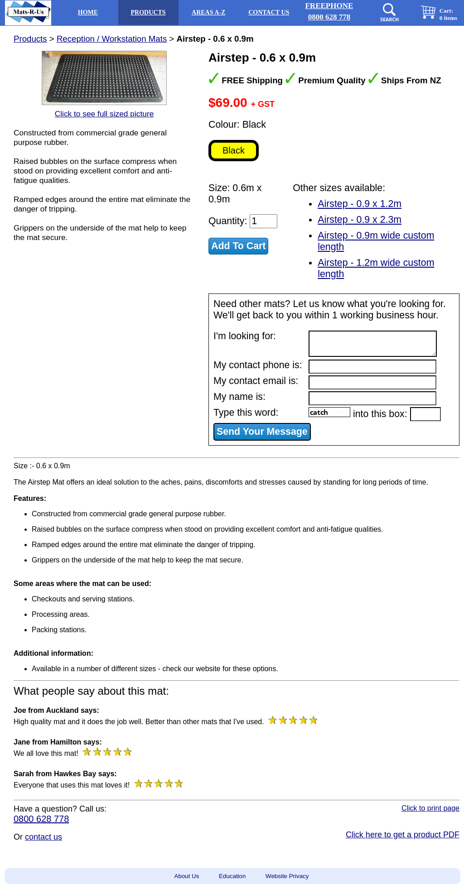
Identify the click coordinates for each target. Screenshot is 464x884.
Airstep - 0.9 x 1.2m (359, 203)
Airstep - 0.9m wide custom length (376, 241)
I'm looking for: (244, 336)
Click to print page (430, 808)
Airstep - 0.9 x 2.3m (359, 219)
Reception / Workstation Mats (112, 38)
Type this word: (245, 412)
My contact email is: (255, 380)
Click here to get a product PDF (402, 834)
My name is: (239, 396)
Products (30, 38)
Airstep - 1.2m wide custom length (376, 268)
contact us (43, 836)
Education (232, 876)
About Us (186, 876)
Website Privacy (287, 876)
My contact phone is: (257, 365)
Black (233, 150)
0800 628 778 (41, 819)
